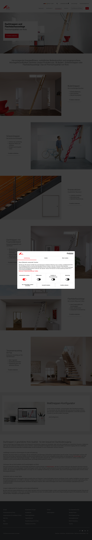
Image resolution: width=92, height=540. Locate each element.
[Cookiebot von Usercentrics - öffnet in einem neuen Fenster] (67, 254)
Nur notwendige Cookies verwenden (27, 285)
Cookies (36, 271)
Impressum (21, 271)
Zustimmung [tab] (27, 258)
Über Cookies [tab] (65, 258)
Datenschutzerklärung (29, 271)
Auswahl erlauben (46, 285)
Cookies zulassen (64, 285)
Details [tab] (46, 258)
